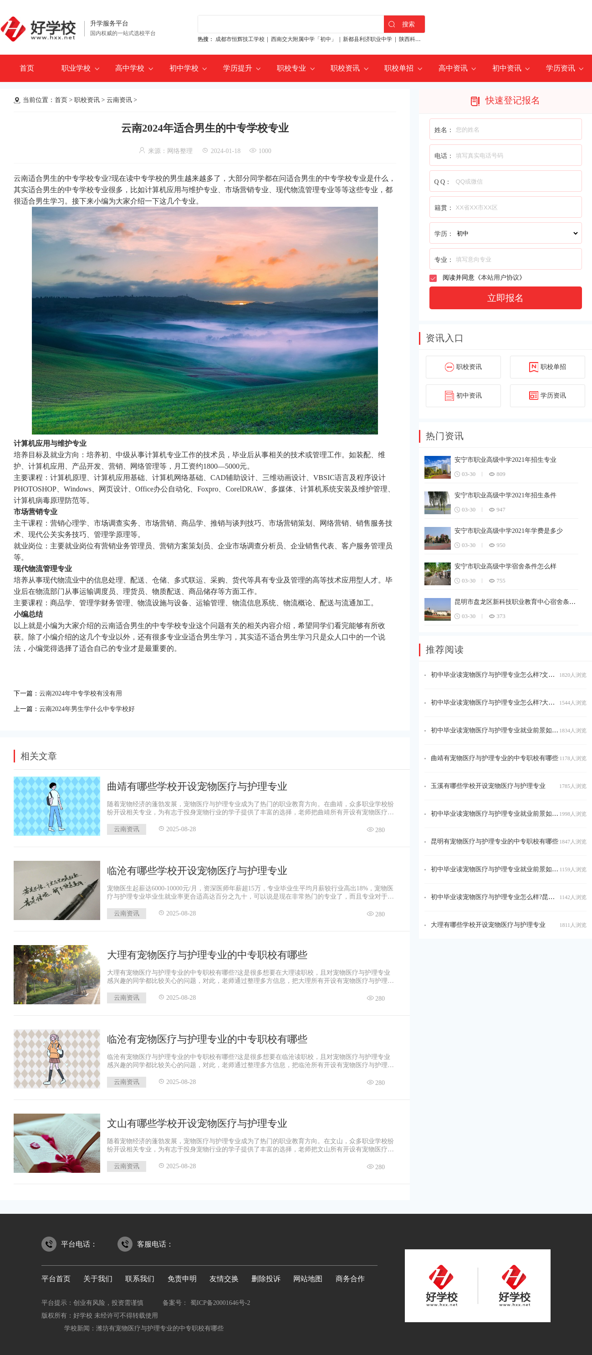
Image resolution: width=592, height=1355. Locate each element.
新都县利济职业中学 (367, 39)
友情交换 (224, 1276)
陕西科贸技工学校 (421, 39)
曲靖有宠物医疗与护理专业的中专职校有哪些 (494, 758)
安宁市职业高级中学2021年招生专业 (505, 459)
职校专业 (291, 68)
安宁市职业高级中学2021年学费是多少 (508, 530)
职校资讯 (345, 68)
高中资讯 (453, 68)
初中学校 (184, 68)
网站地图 (307, 1276)
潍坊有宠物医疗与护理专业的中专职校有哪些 (160, 1325)
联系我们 (139, 1276)
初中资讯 (506, 68)
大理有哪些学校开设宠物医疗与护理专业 (488, 924)
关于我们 (97, 1276)
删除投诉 (266, 1276)
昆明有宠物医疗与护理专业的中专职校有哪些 (494, 841)
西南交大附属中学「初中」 (304, 39)
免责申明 (182, 1276)
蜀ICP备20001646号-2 (220, 1300)
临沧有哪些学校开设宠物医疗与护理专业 (197, 868)
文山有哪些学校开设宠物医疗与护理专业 (197, 1120)
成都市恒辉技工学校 (240, 39)
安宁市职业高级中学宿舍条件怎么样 (505, 566)
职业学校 (76, 68)
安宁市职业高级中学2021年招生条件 (505, 495)
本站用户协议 (500, 277)
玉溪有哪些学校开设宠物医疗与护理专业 (488, 785)
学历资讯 (560, 68)
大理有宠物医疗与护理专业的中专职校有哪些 (207, 952)
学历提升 (237, 68)
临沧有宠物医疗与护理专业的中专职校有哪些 (207, 1036)
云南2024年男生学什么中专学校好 (93, 707)
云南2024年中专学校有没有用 (86, 692)
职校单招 (398, 68)
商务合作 (350, 1276)
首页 (27, 68)
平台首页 (56, 1276)
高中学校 (129, 68)
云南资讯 (119, 100)
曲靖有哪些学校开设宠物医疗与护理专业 (197, 783)
